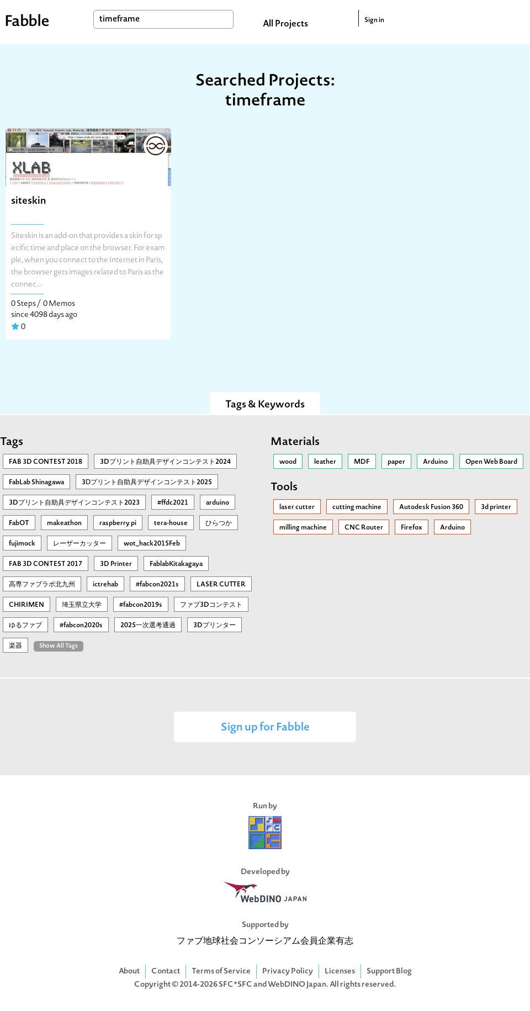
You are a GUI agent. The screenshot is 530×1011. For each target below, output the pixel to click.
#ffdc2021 (172, 503)
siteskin (28, 201)
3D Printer (116, 564)
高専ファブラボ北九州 (42, 584)
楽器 (15, 646)
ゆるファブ (25, 625)
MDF (362, 462)
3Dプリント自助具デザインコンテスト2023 (74, 503)
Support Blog (389, 971)
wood (287, 462)
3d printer (496, 507)
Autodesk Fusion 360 (431, 507)
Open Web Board (491, 462)
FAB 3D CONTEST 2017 (45, 564)
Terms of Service (221, 971)
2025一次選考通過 (148, 625)
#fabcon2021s (157, 584)
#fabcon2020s (81, 625)
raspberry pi (117, 523)
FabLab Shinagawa (36, 482)
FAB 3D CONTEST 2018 (45, 462)
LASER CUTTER (221, 584)
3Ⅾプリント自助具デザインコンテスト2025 (147, 482)
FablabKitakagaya (176, 564)
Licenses (340, 971)
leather (325, 462)
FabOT (19, 523)
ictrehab (105, 584)
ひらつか (218, 523)
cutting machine (356, 507)
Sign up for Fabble (265, 728)
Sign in (374, 20)
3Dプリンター (214, 625)
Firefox (411, 528)
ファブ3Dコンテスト (211, 605)
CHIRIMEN (26, 605)
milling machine (303, 528)
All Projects (285, 24)
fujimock (22, 544)
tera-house (171, 523)
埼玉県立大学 (82, 605)
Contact (165, 971)
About (129, 971)
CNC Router (363, 528)
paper (396, 462)
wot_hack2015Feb (152, 544)
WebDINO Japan (297, 985)
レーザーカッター (79, 544)
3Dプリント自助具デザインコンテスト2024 (165, 462)
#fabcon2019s (140, 605)
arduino (217, 503)
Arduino (435, 462)
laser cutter (297, 507)
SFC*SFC (235, 985)
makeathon (64, 523)
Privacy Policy (287, 971)
